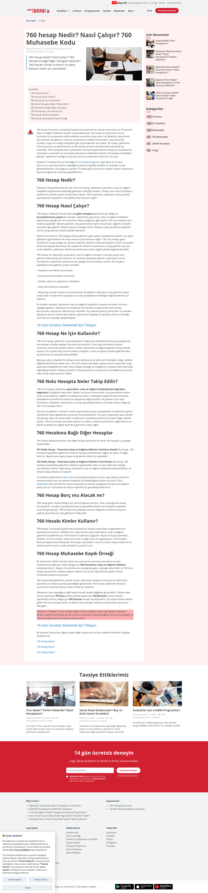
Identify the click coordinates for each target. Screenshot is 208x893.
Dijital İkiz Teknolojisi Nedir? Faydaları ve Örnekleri (55, 805)
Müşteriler (119, 10)
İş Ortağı (153, 3)
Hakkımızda (72, 832)
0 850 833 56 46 (174, 3)
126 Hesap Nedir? (46, 641)
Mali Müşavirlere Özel (138, 3)
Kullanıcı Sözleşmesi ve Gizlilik (81, 839)
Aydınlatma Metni (77, 776)
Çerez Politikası (74, 849)
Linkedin (110, 835)
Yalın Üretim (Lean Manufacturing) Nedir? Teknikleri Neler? (59, 815)
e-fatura (65, 477)
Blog (130, 10)
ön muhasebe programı (86, 162)
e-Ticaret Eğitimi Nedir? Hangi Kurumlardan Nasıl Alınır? (58, 812)
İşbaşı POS (121, 2)
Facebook (111, 832)
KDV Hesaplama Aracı (120, 805)
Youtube (110, 845)
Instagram (111, 842)
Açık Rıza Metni (98, 778)
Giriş (149, 10)
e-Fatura (77, 10)
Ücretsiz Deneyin (167, 10)
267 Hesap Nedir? (46, 652)
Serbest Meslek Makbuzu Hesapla (127, 809)
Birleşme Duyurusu (76, 845)
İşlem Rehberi (73, 852)
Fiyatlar (107, 10)
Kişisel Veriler (73, 842)
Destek (161, 3)
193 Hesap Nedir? (46, 646)
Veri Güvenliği (73, 835)
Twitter (109, 839)
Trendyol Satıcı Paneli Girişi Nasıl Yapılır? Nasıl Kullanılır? (58, 819)
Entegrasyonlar (92, 10)
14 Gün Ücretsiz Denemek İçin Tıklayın (66, 325)
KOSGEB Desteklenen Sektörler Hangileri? (50, 809)
